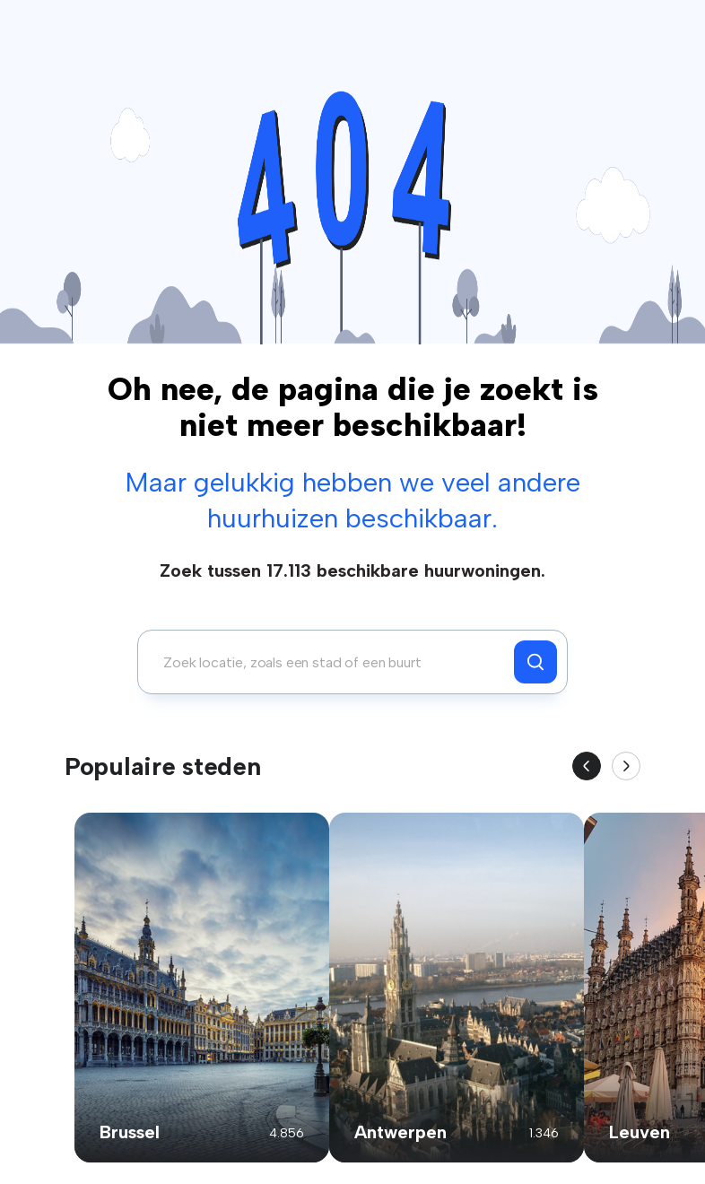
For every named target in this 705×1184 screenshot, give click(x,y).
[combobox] (330, 662)
